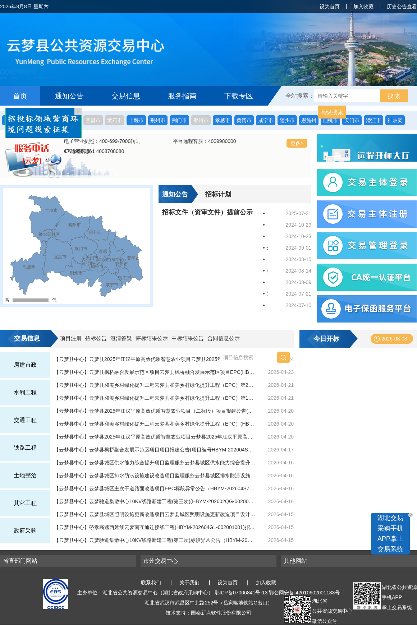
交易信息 (125, 96)
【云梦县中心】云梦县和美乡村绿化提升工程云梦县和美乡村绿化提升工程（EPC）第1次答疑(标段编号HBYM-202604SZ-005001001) (154, 398)
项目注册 (71, 338)
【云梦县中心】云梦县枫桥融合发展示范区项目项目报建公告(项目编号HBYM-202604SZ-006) (154, 450)
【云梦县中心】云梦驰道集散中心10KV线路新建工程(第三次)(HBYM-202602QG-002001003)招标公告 (154, 501)
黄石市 (114, 120)
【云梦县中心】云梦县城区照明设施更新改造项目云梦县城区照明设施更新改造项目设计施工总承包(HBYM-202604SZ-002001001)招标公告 (154, 514)
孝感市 (222, 120)
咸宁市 (265, 120)
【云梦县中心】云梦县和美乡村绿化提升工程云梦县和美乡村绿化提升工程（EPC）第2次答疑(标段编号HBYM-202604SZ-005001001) (154, 385)
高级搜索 (331, 112)
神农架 (395, 120)
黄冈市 (244, 120)
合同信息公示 (223, 338)
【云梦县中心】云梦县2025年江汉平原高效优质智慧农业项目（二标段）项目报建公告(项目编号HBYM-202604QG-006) (154, 411)
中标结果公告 (187, 338)
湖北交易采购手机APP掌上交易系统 (390, 533)
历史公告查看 (402, 6)
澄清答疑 (121, 338)
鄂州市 (200, 120)
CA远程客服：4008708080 (94, 151)
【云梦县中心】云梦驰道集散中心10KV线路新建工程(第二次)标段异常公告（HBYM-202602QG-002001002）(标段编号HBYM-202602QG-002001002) (154, 540)
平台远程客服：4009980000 (204, 141)
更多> (296, 143)
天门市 (351, 120)
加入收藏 (363, 6)
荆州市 (157, 120)
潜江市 (373, 120)
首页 (20, 96)
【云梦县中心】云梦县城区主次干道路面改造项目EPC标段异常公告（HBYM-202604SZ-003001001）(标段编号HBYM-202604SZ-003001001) (154, 488)
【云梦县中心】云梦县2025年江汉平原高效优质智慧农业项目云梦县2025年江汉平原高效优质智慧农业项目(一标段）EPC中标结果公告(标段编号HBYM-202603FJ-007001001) (154, 437)
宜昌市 (93, 120)
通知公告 (69, 96)
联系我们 (151, 582)
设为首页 (330, 6)
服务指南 (182, 96)
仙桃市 (330, 120)
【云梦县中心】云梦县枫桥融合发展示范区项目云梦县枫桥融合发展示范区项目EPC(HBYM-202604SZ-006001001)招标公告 (154, 372)
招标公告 (96, 338)
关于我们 (189, 582)
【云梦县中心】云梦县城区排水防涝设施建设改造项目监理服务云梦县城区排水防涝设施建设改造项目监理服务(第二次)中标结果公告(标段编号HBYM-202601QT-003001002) (154, 475)
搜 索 (394, 96)
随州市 (287, 120)
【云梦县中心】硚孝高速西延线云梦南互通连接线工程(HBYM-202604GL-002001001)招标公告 (154, 527)
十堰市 (136, 120)
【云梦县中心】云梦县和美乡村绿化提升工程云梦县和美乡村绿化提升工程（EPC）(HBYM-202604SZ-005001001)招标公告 (154, 424)
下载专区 (238, 96)
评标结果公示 (152, 338)
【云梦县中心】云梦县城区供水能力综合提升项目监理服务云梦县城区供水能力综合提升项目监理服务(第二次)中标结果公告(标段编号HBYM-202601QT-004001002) (154, 462)
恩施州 (308, 120)
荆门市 (179, 120)
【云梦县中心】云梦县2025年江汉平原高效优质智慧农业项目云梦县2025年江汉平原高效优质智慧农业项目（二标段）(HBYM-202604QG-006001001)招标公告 (154, 359)
